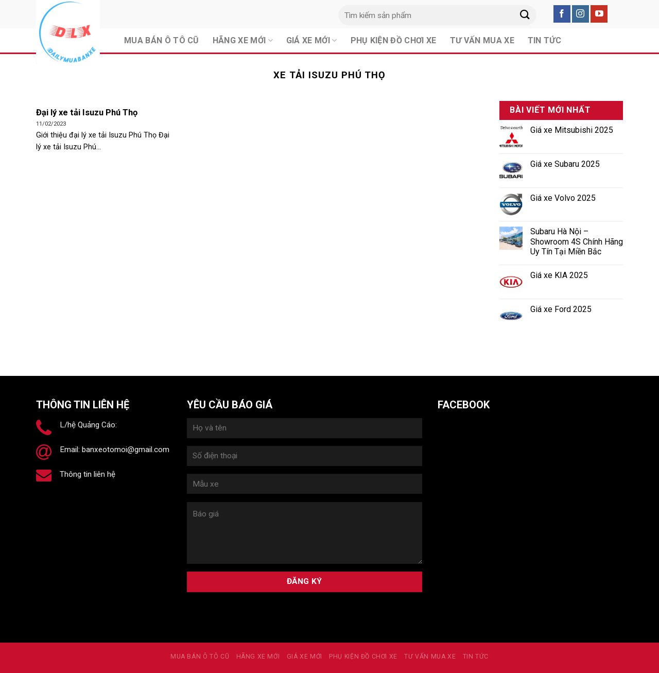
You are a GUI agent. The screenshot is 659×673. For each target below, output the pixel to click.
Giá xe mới (304, 656)
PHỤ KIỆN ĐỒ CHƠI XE (363, 656)
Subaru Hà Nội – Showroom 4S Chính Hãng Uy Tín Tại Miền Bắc (576, 241)
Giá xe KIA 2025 (559, 275)
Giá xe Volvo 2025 (563, 198)
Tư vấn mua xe (430, 656)
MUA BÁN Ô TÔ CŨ (199, 656)
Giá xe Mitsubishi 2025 (571, 130)
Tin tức (476, 656)
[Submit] (524, 15)
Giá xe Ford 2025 (561, 309)
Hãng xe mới (258, 656)
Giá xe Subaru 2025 (565, 164)
